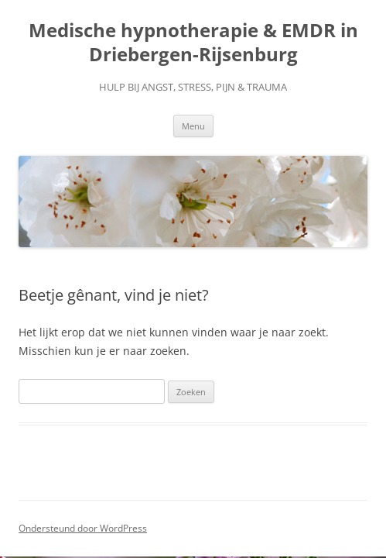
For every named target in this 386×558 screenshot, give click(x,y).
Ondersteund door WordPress (83, 528)
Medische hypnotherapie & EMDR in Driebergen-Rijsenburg (193, 43)
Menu (193, 126)
